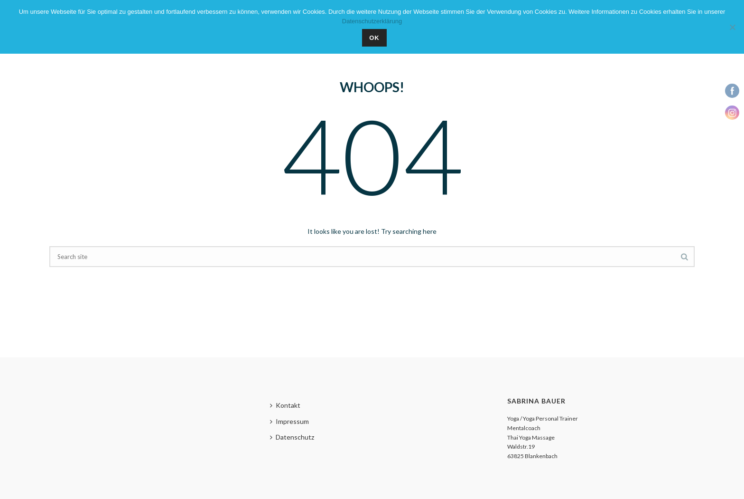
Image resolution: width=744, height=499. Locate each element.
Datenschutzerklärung (372, 21)
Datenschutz (292, 437)
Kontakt (285, 405)
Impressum (289, 421)
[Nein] (732, 27)
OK (374, 37)
